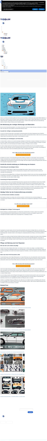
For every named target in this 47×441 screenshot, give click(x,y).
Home (3, 26)
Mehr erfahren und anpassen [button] (8, 9)
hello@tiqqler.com (5, 419)
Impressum (4, 428)
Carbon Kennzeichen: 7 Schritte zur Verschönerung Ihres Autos (15, 307)
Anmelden (30, 412)
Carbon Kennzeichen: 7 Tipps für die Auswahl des (12, 374)
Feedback (3, 30)
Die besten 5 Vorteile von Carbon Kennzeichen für (12, 352)
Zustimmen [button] (41, 9)
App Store (3, 422)
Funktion (3, 29)
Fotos (3, 46)
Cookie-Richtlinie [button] (31, 3)
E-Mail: (17, 409)
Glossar (3, 427)
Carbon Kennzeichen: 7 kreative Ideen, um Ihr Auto (12, 396)
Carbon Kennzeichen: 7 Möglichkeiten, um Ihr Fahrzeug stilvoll (15, 329)
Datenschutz (4, 430)
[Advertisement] (23, 222)
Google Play (9, 422)
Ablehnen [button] (35, 9)
